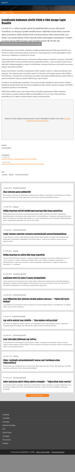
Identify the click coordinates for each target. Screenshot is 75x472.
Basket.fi (4, 12)
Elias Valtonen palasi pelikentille (17, 192)
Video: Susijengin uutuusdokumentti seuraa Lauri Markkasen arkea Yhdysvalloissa (31, 362)
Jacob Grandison (6, 148)
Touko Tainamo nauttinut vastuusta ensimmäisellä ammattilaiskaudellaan (34, 234)
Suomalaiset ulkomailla (21, 174)
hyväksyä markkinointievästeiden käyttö (48, 119)
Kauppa (5, 443)
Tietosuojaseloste (57, 452)
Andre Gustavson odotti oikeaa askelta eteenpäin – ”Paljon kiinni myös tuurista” (37, 382)
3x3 (4, 429)
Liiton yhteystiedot (43, 452)
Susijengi (4, 174)
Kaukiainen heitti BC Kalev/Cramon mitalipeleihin (24, 278)
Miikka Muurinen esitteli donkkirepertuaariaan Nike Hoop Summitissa (32, 211)
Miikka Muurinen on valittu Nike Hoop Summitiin (24, 255)
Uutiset (11, 12)
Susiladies (6, 418)
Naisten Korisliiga (9, 425)
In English (6, 436)
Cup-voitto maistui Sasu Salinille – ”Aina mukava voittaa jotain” (30, 320)
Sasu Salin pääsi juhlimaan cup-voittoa (19, 339)
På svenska (7, 440)
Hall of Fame (7, 432)
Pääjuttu (11, 174)
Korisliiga (6, 422)
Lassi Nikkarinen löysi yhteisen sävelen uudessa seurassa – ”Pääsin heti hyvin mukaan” (36, 300)
